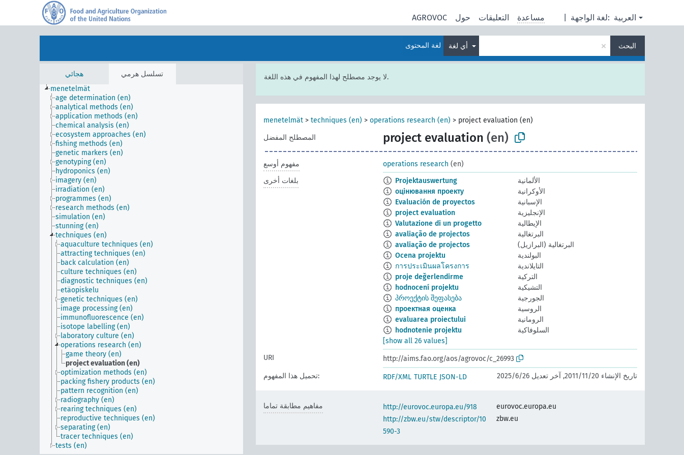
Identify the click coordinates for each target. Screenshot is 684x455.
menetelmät (283, 120)
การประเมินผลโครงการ (432, 266)
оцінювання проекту (429, 191)
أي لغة (459, 46)
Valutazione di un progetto (438, 223)
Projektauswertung (426, 180)
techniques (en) (336, 120)
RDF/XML (397, 377)
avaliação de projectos (432, 234)
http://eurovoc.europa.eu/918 (430, 407)
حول (462, 17)
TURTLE (425, 377)
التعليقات (494, 17)
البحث (627, 46)
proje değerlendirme (429, 276)
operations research (416, 164)
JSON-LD (453, 377)
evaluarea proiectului (430, 319)
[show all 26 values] (415, 341)
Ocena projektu (420, 255)
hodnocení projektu (427, 287)
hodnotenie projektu (428, 330)
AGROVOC (429, 17)
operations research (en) (410, 120)
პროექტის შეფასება (428, 298)
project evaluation (425, 212)
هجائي (74, 74)
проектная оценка (425, 309)
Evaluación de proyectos (435, 202)
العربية (625, 17)
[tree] (141, 269)
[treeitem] (74, 89)
